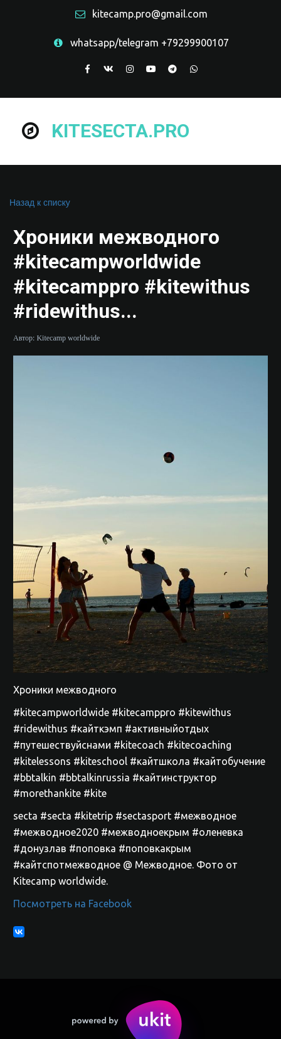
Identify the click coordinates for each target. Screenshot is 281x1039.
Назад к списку (39, 203)
